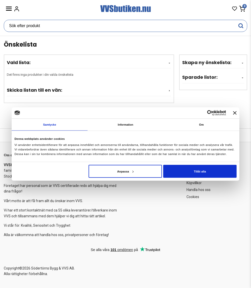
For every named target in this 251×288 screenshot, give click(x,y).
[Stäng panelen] (235, 112)
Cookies (192, 197)
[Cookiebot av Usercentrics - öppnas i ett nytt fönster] (204, 113)
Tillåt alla (200, 171)
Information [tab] (126, 124)
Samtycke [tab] (49, 124)
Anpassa (125, 171)
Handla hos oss (198, 190)
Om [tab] (201, 124)
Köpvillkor (194, 183)
